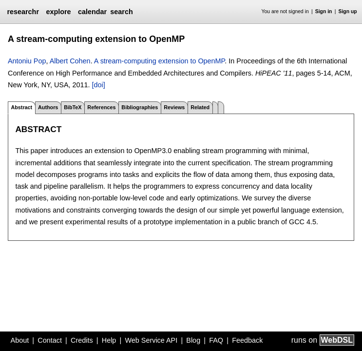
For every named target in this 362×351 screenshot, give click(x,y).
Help (109, 340)
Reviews (174, 107)
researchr (23, 12)
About (20, 340)
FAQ (216, 340)
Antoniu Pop (27, 61)
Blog (193, 340)
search (121, 12)
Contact (50, 340)
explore (58, 12)
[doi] (98, 85)
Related (200, 107)
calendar (92, 12)
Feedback (247, 340)
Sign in (323, 11)
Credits (82, 340)
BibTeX (72, 107)
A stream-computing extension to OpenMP (159, 61)
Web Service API (151, 340)
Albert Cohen (70, 61)
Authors (48, 107)
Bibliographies (139, 107)
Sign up (348, 11)
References (101, 107)
